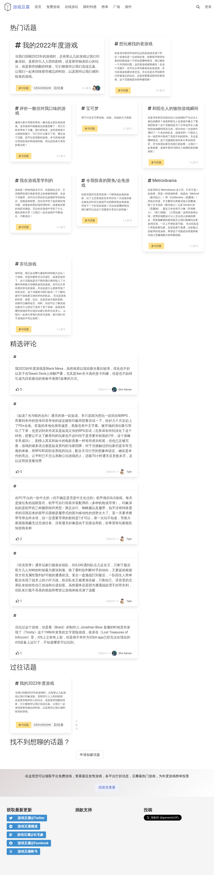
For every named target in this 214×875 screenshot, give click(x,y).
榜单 (105, 7)
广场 (116, 7)
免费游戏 (53, 7)
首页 (38, 7)
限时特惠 (90, 7)
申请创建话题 (90, 755)
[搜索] (198, 7)
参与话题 (24, 88)
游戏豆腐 (16, 7)
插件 (128, 7)
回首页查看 (107, 787)
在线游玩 (71, 7)
